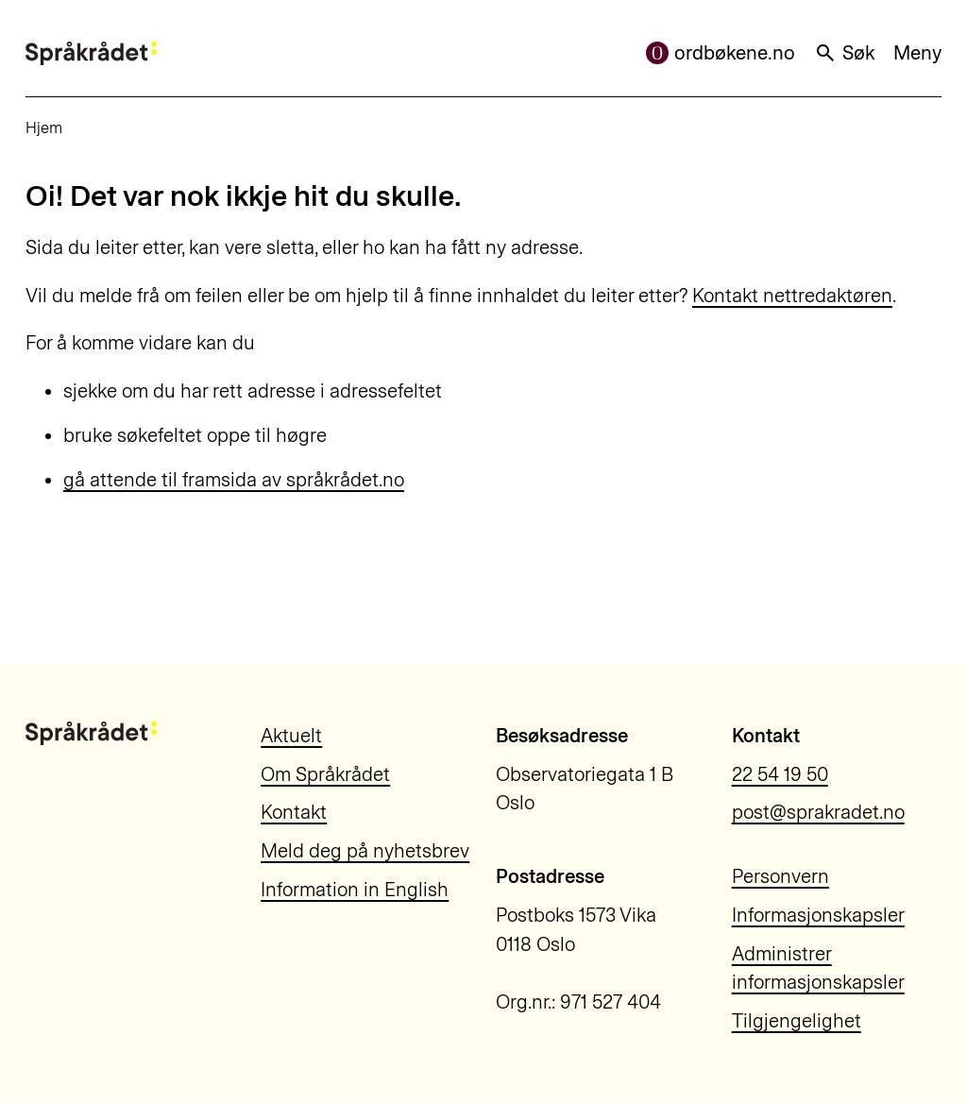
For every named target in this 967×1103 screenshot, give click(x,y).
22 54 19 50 (780, 774)
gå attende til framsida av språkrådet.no (233, 479)
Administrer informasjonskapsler (818, 968)
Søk (844, 53)
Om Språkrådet (325, 774)
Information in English (355, 889)
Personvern (780, 876)
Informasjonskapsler (818, 915)
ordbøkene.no (720, 53)
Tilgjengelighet (796, 1021)
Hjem (43, 127)
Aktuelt (291, 735)
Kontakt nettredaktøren (792, 295)
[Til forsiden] (91, 53)
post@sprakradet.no (818, 812)
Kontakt (294, 812)
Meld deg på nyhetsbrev (365, 851)
